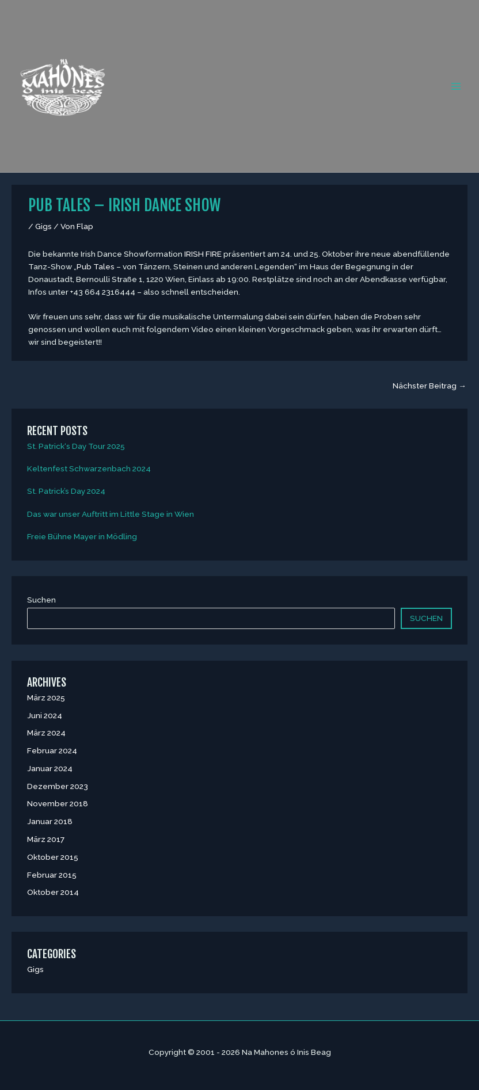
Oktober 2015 (52, 857)
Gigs (43, 226)
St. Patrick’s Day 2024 (66, 491)
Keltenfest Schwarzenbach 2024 (89, 468)
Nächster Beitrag (429, 385)
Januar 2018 (50, 821)
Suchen (41, 599)
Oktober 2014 (53, 892)
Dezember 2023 (57, 786)
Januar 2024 (50, 768)
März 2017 (45, 839)
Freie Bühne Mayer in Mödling (82, 536)
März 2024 (46, 732)
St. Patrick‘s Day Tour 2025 (76, 446)
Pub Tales (96, 266)
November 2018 (57, 803)
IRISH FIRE (203, 253)
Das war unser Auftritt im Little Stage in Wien (110, 514)
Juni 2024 (44, 715)
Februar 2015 (52, 874)
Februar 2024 (52, 750)
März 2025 (46, 697)
